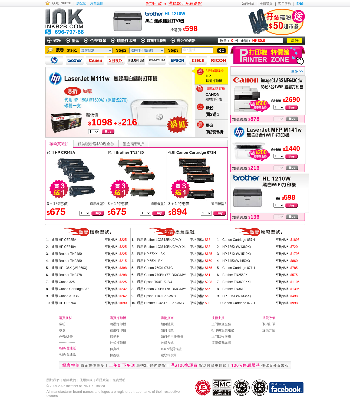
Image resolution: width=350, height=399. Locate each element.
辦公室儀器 (186, 40)
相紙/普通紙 (67, 348)
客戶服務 (284, 4)
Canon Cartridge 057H (238, 240)
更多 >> (297, 71)
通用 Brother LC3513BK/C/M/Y (159, 240)
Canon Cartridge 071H (196, 152)
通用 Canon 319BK (65, 296)
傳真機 (115, 349)
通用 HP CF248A (63, 247)
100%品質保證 (171, 349)
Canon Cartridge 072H (238, 303)
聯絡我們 (69, 380)
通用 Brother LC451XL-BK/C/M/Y (161, 303)
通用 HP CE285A (63, 240)
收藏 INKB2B (61, 3)
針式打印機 (118, 343)
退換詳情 (268, 330)
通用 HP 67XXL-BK (151, 254)
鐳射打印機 (156, 40)
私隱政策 (102, 380)
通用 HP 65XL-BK (150, 261)
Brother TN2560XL (235, 275)
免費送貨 (266, 4)
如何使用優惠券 (172, 336)
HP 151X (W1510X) (236, 254)
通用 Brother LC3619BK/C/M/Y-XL (161, 247)
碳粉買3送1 (59, 144)
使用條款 (86, 380)
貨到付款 (154, 3)
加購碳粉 (245, 119)
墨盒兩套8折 (133, 144)
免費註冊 (96, 3)
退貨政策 (268, 318)
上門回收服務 (221, 336)
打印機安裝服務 (223, 330)
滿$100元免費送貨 (185, 3)
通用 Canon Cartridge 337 (70, 289)
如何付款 (248, 4)
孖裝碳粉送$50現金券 (96, 144)
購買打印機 (118, 318)
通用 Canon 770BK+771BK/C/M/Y (161, 275)
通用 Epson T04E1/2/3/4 (154, 282)
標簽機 (115, 355)
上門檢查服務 (221, 324)
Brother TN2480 (129, 152)
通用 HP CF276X (63, 303)
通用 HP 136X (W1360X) (69, 268)
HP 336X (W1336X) (236, 296)
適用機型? (97, 204)
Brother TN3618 (233, 289)
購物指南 (167, 318)
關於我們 (53, 380)
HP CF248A (65, 152)
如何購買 (167, 324)
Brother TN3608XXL (237, 282)
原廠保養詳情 (221, 343)
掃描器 (115, 336)
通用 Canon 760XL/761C (155, 268)
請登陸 (81, 3)
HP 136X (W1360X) (236, 247)
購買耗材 (65, 318)
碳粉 (57, 40)
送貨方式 (167, 343)
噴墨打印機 (126, 40)
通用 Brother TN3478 (66, 275)
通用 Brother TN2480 (66, 254)
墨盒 (75, 40)
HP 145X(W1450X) (236, 261)
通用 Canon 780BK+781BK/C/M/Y (161, 289)
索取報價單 (169, 355)
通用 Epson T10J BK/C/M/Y (157, 296)
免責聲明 (119, 380)
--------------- (67, 342)
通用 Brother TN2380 (66, 261)
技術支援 (218, 318)
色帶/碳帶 (98, 40)
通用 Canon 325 (63, 282)
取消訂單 (268, 324)
